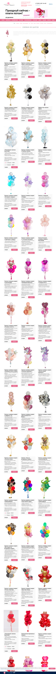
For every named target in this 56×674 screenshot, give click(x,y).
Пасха (32, 23)
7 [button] (34, 17)
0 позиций (9, 672)
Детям (45, 23)
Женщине (41, 23)
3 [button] (27, 17)
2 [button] (25, 17)
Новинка (17, 23)
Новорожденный (49, 23)
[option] (28, 13)
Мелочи (49, 20)
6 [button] (32, 17)
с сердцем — (10, 164)
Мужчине (37, 23)
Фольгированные (27, 20)
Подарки (44, 20)
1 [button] (23, 17)
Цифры (40, 20)
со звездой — (11, 162)
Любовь (21, 23)
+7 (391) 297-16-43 (40, 3)
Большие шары (15, 20)
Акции (53, 20)
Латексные (35, 20)
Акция (35, 23)
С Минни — (10, 513)
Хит (29, 23)
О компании (30, 5)
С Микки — (10, 515)
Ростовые (21, 20)
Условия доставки (24, 5)
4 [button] (29, 17)
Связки (3, 20)
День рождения (25, 23)
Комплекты (8, 20)
